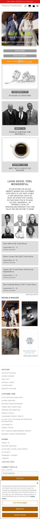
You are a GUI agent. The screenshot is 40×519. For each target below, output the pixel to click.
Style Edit (6, 452)
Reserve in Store (9, 388)
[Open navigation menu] (37, 6)
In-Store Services (9, 446)
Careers (5, 458)
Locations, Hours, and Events (15, 449)
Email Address (7, 469)
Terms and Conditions (11, 407)
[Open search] (25, 6)
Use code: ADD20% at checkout (20, 1)
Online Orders (8, 376)
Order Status (7, 427)
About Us (6, 443)
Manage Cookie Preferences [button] (14, 434)
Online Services (8, 400)
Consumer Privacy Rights (12, 416)
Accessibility (7, 424)
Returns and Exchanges (12, 403)
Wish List (5, 379)
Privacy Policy (8, 413)
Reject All (20, 509)
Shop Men (20, 51)
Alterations (7, 385)
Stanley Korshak (12, 6)
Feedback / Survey (10, 455)
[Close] (37, 483)
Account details (9, 373)
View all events (32, 294)
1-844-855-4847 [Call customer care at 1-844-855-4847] (8, 461)
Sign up (20, 478)
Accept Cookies (20, 515)
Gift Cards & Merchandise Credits (16, 431)
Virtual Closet (8, 382)
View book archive (30, 355)
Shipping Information (11, 410)
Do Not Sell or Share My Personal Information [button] (17, 420)
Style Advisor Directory (12, 397)
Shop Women (20, 56)
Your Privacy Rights (20, 503)
